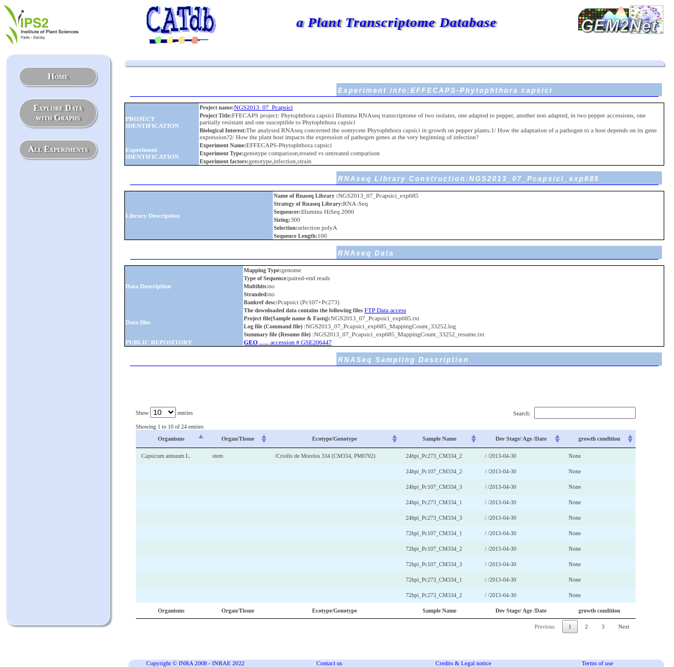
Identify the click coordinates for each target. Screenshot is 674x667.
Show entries (164, 413)
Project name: (216, 107)
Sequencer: (287, 212)
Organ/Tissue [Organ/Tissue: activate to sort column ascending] (237, 438)
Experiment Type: (221, 153)
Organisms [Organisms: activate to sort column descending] (171, 438)
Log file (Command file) (274, 326)
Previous (545, 626)
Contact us (329, 663)
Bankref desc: (260, 302)
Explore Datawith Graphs (57, 112)
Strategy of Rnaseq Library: (308, 204)
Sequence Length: (295, 236)
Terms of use (597, 663)
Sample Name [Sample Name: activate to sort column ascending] (439, 438)
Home (58, 76)
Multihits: (256, 286)
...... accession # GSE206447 (287, 342)
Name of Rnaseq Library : (305, 196)
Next (623, 626)
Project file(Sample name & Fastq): (287, 318)
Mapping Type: (262, 270)
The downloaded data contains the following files (303, 310)
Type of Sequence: (266, 278)
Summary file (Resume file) (278, 334)
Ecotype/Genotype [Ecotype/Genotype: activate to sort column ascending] (334, 438)
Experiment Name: (222, 145)
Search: (575, 413)
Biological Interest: (222, 130)
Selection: (285, 228)
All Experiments (58, 149)
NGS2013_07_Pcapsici (263, 107)
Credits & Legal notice (463, 663)
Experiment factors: (224, 161)
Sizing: (281, 220)
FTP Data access (385, 310)
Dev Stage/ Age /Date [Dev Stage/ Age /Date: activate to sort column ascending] (520, 438)
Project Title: (215, 115)
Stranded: (256, 294)
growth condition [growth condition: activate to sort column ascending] (599, 438)
